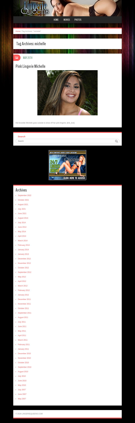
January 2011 (23, 349)
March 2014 (22, 241)
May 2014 (22, 232)
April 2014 (22, 236)
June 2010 (22, 381)
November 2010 (24, 358)
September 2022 (24, 195)
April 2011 (22, 335)
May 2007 (22, 399)
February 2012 (24, 290)
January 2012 (23, 295)
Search (21, 136)
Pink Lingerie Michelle (30, 66)
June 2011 (22, 326)
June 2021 (22, 213)
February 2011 (24, 344)
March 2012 (22, 286)
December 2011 (24, 299)
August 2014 (23, 218)
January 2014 (23, 250)
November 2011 (24, 304)
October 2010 (23, 363)
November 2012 (24, 263)
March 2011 (22, 340)
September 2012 (24, 272)
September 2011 (24, 313)
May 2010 (22, 385)
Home (56, 20)
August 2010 (23, 372)
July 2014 (22, 223)
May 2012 (22, 277)
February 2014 (24, 245)
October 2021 (23, 200)
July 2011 (22, 322)
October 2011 (23, 308)
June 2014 (22, 227)
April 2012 (22, 281)
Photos (77, 20)
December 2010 (24, 354)
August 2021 (23, 204)
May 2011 (22, 331)
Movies (67, 20)
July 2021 (22, 209)
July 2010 (22, 376)
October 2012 (23, 268)
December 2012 (24, 259)
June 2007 (22, 394)
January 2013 (23, 254)
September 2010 (24, 367)
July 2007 (22, 390)
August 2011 (23, 317)
